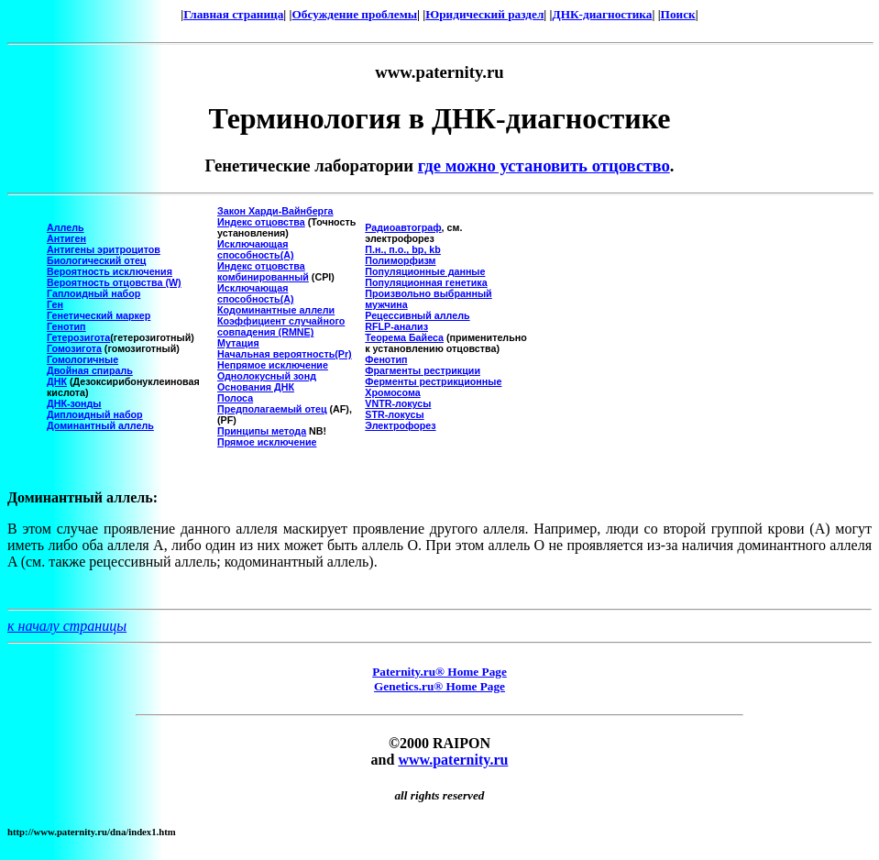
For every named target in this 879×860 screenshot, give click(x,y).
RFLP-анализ (396, 326)
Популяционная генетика (426, 282)
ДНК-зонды (74, 403)
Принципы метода (261, 430)
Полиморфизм (400, 260)
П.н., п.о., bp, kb (403, 249)
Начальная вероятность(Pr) (284, 353)
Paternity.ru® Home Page (439, 671)
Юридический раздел (484, 14)
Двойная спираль (90, 370)
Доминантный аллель (100, 425)
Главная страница (233, 14)
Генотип (66, 326)
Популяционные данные (425, 271)
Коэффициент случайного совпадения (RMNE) (281, 326)
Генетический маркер (98, 315)
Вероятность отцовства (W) (114, 282)
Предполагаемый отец (272, 408)
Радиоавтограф (403, 227)
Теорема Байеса (404, 337)
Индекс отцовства (261, 221)
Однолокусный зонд (266, 375)
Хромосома (392, 392)
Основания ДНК (255, 386)
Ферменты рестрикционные (433, 381)
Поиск (678, 14)
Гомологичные (82, 359)
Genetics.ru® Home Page (439, 686)
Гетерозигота (78, 337)
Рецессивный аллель (417, 315)
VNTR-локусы (398, 403)
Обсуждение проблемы (355, 14)
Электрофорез (400, 425)
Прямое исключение (266, 441)
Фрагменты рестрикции (422, 370)
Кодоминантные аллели (276, 309)
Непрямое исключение (272, 364)
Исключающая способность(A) (255, 249)
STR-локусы (394, 414)
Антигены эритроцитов (103, 249)
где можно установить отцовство (544, 165)
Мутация (238, 342)
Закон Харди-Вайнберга (275, 210)
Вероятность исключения (109, 271)
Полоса (235, 397)
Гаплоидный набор (93, 293)
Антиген (66, 238)
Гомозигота (74, 348)
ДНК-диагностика (603, 14)
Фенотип (386, 359)
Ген (55, 304)
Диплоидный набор (95, 414)
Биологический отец (96, 260)
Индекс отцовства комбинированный (263, 271)
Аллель (65, 227)
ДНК (57, 381)
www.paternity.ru (453, 759)
